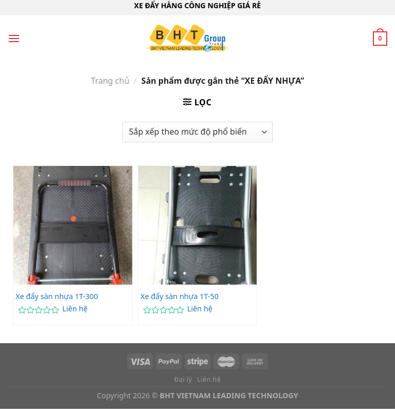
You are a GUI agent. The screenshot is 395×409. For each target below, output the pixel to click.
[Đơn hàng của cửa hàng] (197, 132)
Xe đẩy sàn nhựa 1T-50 (179, 296)
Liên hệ (74, 308)
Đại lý (183, 379)
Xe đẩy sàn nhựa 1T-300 (56, 296)
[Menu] (14, 38)
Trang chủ (110, 80)
